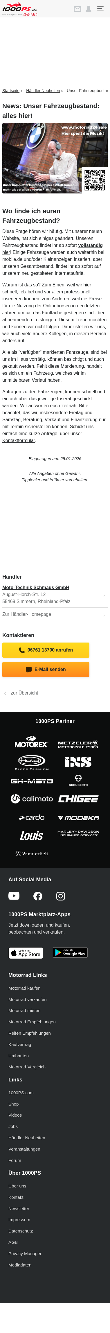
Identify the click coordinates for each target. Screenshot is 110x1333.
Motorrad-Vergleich (27, 1066)
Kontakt (16, 1197)
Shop (13, 1103)
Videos (15, 1115)
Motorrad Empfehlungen (32, 1021)
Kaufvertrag (19, 1044)
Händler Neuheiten (43, 90)
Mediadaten (19, 1264)
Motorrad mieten (24, 1010)
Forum (14, 1160)
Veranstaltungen (24, 1149)
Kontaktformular (18, 440)
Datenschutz (20, 1230)
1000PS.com (21, 1092)
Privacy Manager (25, 1253)
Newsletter (18, 1208)
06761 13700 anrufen (46, 650)
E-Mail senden (46, 669)
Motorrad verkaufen (27, 999)
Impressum (19, 1219)
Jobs (13, 1126)
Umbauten (18, 1055)
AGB (13, 1242)
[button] (88, 9)
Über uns (17, 1185)
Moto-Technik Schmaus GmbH (35, 587)
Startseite (10, 90)
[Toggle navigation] (100, 8)
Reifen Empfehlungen (29, 1033)
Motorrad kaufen (24, 988)
